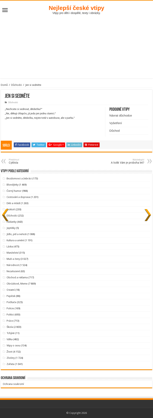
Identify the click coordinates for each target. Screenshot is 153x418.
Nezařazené (13, 271)
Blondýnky (12, 184)
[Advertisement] (76, 44)
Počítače (11, 302)
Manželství (13, 252)
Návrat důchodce (120, 115)
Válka (10, 339)
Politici (10, 314)
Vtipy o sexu (13, 345)
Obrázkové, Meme (17, 283)
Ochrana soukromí (13, 383)
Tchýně (11, 333)
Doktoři (11, 209)
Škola (10, 326)
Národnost (13, 265)
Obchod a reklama (17, 277)
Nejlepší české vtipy (76, 8)
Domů (4, 84)
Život (9, 351)
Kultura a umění (15, 240)
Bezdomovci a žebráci (19, 178)
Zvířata (10, 364)
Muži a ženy (13, 258)
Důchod (114, 130)
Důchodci (16, 84)
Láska (10, 246)
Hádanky (11, 221)
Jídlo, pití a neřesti (17, 234)
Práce (10, 320)
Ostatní (11, 289)
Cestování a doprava (18, 197)
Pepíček (11, 295)
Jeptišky (11, 227)
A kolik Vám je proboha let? (123, 161)
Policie (10, 308)
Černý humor (14, 190)
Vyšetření (115, 123)
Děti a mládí (13, 203)
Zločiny (11, 357)
